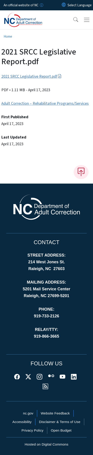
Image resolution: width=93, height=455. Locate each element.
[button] (72, 19)
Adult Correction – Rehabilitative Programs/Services (45, 103)
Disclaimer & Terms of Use (59, 422)
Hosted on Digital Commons (46, 444)
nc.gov (28, 413)
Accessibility (22, 422)
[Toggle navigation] (86, 19)
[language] (80, 5)
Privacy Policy (32, 430)
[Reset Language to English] (64, 5)
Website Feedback (55, 413)
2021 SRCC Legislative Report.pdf (31, 76)
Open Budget (61, 430)
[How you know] (41, 5)
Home (8, 36)
